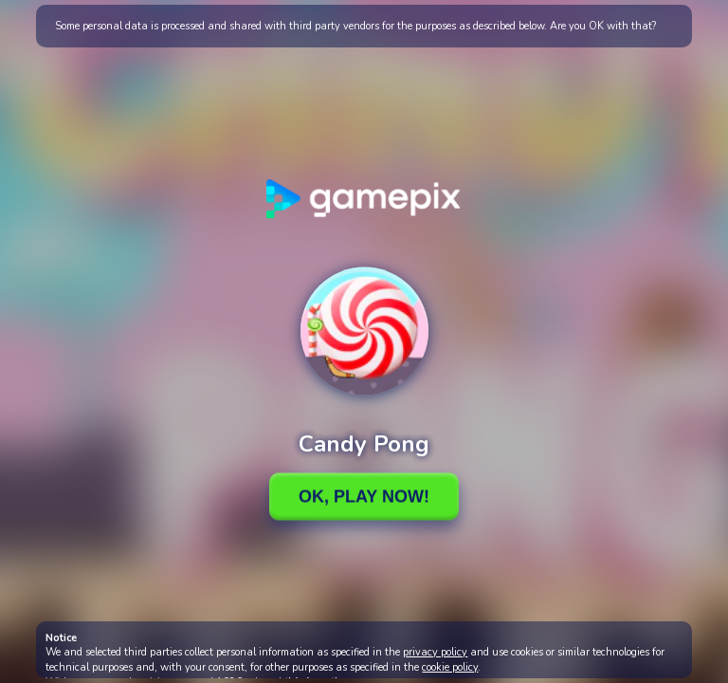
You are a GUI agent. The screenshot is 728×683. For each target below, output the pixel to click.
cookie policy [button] (450, 667)
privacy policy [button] (435, 652)
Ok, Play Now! (364, 496)
